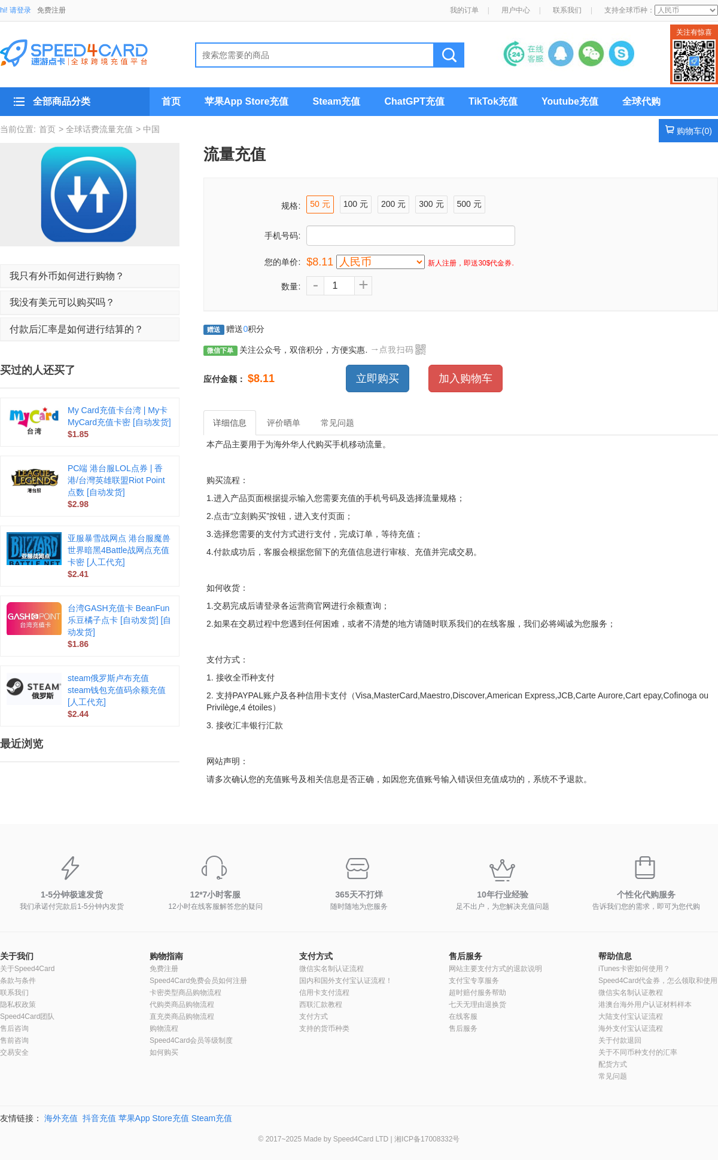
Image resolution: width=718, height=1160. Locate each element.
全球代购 (641, 101)
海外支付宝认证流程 (630, 1028)
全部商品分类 (61, 101)
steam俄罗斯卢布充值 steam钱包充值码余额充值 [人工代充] (117, 690)
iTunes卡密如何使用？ (634, 968)
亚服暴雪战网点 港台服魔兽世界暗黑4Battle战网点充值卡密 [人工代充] (119, 550)
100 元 (355, 204)
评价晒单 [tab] (283, 423)
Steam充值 (336, 101)
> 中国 (148, 129)
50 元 (320, 204)
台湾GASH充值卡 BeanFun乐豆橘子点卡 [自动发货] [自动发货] (119, 620)
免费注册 (51, 10)
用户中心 (515, 10)
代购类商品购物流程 (182, 1004)
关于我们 (17, 956)
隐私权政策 (18, 1004)
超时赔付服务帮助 (477, 992)
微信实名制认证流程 (331, 968)
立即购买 (377, 378)
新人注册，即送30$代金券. (470, 263)
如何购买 (164, 1052)
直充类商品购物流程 (182, 1016)
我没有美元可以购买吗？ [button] (62, 302)
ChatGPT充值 (414, 101)
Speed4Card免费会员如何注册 (198, 980)
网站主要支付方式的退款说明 (495, 968)
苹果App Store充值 (246, 101)
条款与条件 (18, 980)
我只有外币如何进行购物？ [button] (67, 276)
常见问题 (612, 1076)
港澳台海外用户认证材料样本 (645, 1004)
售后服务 (465, 956)
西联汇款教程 (320, 1004)
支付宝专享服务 (474, 980)
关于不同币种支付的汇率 (637, 1052)
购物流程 (164, 1028)
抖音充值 (99, 1118)
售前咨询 (14, 1040)
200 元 (393, 204)
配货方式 (612, 1064)
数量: (290, 286)
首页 (171, 101)
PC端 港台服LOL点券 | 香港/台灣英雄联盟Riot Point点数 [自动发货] (116, 480)
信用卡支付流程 (324, 992)
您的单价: (282, 262)
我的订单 (464, 10)
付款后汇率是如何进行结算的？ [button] (77, 329)
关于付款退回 (619, 1040)
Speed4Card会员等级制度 (191, 1040)
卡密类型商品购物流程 (185, 992)
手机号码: (282, 235)
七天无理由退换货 (477, 1004)
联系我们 (567, 10)
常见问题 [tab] (337, 423)
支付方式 (316, 956)
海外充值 (61, 1118)
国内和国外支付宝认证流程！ (346, 980)
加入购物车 (465, 378)
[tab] (90, 276)
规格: (290, 205)
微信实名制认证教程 (630, 992)
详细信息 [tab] (230, 423)
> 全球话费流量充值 (96, 129)
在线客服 (463, 1016)
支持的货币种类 (324, 1028)
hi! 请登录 (15, 10)
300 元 (431, 204)
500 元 (469, 204)
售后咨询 (14, 1028)
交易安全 (14, 1052)
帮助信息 (615, 956)
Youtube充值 (569, 101)
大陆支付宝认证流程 (630, 1016)
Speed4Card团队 (27, 1016)
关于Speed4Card (27, 968)
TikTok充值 (493, 101)
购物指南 (166, 956)
